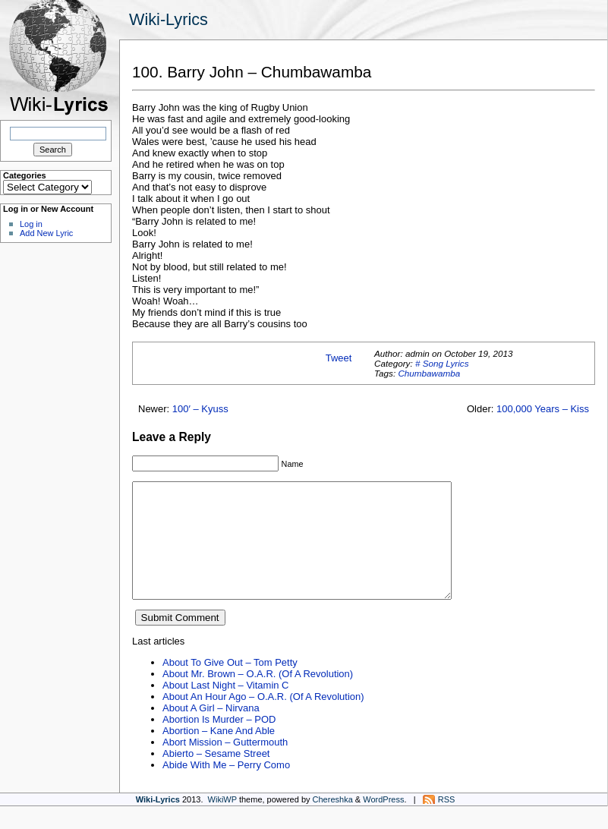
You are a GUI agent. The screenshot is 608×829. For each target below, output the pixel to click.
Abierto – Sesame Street (215, 776)
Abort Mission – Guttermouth (225, 765)
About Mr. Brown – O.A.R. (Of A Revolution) (257, 696)
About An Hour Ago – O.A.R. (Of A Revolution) (263, 719)
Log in (31, 224)
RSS (446, 822)
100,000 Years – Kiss (542, 408)
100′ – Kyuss (200, 408)
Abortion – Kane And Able (218, 753)
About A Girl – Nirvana (211, 730)
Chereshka (333, 822)
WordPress (383, 822)
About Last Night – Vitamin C (225, 708)
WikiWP (222, 822)
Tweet (339, 358)
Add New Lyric (46, 233)
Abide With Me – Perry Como (226, 787)
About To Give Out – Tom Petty (230, 685)
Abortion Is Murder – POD (219, 742)
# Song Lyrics (442, 363)
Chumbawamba (429, 373)
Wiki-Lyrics (168, 19)
